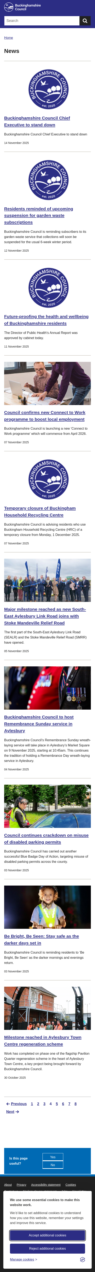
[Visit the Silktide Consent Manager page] (82, 1259)
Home (8, 37)
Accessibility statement (46, 1184)
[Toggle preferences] (23, 1259)
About (8, 1184)
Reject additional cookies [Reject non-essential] (47, 1248)
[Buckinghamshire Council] (47, 7)
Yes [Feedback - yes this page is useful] (53, 1157)
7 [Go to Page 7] (69, 1104)
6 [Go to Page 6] (63, 1104)
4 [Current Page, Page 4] (51, 1104)
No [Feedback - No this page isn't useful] (53, 1165)
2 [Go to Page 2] (38, 1104)
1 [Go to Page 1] (32, 1104)
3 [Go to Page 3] (44, 1104)
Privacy (21, 1184)
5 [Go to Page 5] (57, 1104)
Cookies (71, 1184)
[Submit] (85, 20)
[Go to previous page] (16, 1104)
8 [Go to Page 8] (75, 1104)
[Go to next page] (12, 1112)
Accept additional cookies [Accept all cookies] (47, 1235)
